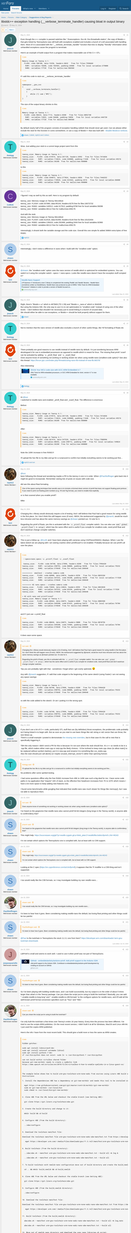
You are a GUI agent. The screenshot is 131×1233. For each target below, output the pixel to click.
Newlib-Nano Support (31, 280)
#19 (127, 876)
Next (11, 30)
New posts (5, 13)
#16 (127, 798)
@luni (25, 397)
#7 (127, 323)
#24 (127, 1006)
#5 (127, 266)
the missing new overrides (74, 737)
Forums (15, 8)
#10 (127, 469)
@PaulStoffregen (106, 476)
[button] (35, 8)
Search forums (16, 13)
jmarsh (5, 25)
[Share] (124, 35)
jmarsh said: (26, 825)
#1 (127, 35)
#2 (127, 142)
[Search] (124, 8)
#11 (127, 509)
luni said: (25, 646)
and (29, 462)
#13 (127, 641)
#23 (127, 976)
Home (5, 8)
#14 (127, 725)
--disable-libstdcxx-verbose (115, 130)
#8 (127, 345)
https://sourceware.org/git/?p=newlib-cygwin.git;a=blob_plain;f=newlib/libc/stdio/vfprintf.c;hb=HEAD (76, 835)
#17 (127, 820)
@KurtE (43, 540)
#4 (127, 244)
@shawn (24, 270)
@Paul (23, 938)
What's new (28, 8)
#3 (127, 191)
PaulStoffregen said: (29, 927)
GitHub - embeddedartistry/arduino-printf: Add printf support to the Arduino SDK (64, 960)
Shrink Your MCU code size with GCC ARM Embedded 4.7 (55, 370)
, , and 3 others (36, 135)
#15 (127, 760)
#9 (127, 393)
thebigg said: (27, 765)
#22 (127, 949)
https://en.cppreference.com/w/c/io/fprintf (57, 867)
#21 (127, 922)
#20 (127, 897)
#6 (127, 300)
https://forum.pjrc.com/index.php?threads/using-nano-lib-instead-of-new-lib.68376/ (65, 360)
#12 (127, 536)
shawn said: (26, 851)
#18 (127, 846)
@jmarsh (110, 516)
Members (43, 8)
